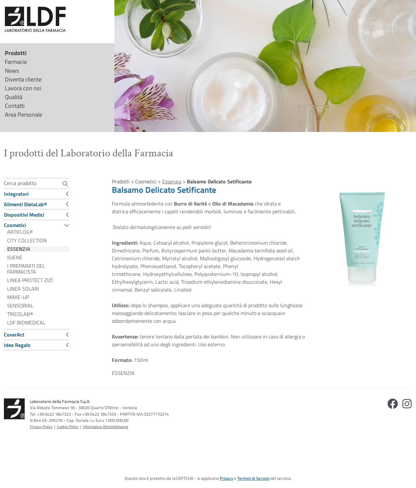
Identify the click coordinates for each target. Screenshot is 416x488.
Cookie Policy (68, 426)
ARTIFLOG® (20, 232)
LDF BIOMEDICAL (26, 322)
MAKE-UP (18, 297)
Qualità (13, 97)
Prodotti (16, 53)
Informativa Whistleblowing (105, 426)
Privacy (226, 478)
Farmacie (16, 61)
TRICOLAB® (20, 314)
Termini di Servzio (253, 478)
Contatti (15, 105)
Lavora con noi (23, 88)
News (12, 70)
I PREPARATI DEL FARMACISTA (26, 269)
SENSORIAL (20, 305)
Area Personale (23, 114)
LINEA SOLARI (23, 289)
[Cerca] (65, 183)
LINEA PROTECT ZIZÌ (30, 280)
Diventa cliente (23, 79)
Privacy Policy (41, 426)
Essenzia (171, 181)
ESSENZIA (18, 249)
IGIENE (14, 257)
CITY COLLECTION (27, 240)
